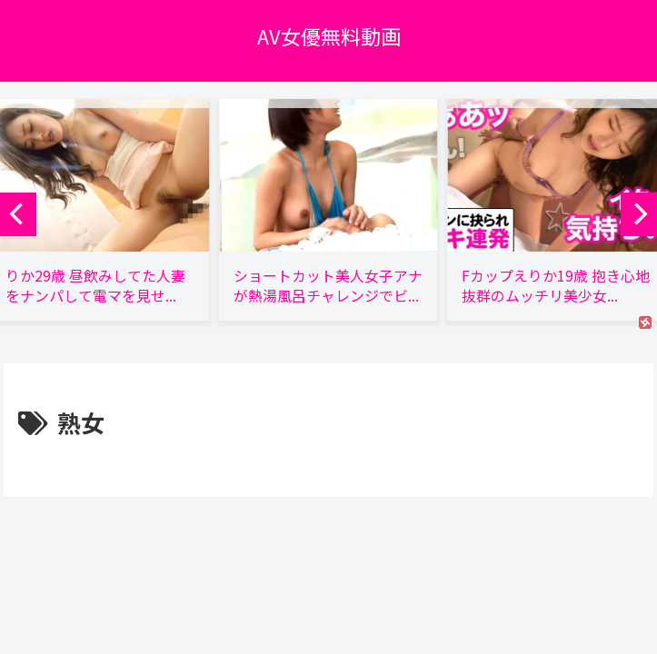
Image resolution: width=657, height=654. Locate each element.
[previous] (18, 214)
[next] (639, 214)
